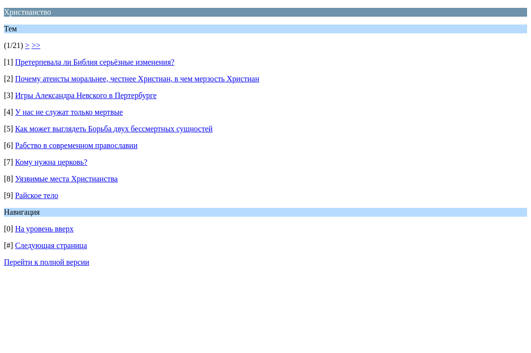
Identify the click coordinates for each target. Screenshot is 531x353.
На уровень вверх (44, 229)
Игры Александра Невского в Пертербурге (86, 95)
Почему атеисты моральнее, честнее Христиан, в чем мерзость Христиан (137, 79)
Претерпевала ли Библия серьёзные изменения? (95, 62)
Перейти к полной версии (46, 262)
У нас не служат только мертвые (69, 112)
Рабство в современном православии (76, 145)
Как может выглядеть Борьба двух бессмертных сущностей (114, 129)
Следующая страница (51, 245)
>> (35, 45)
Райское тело (36, 195)
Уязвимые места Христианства (66, 179)
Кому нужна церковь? (51, 162)
